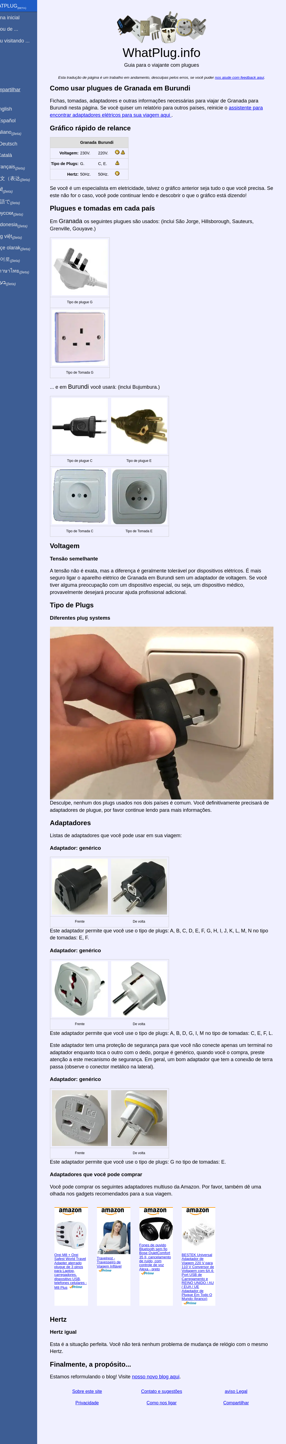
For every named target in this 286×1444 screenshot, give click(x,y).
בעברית (16, 283)
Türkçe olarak (23, 248)
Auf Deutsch (16, 144)
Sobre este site (96, 1394)
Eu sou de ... (17, 29)
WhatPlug (21, 6)
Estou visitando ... (23, 41)
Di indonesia (22, 225)
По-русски (19, 213)
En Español (16, 120)
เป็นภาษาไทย (22, 271)
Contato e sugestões (168, 1394)
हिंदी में (14, 190)
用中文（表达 (23, 179)
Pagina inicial (18, 17)
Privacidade (95, 1405)
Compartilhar (241, 1405)
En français (20, 167)
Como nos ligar (168, 1405)
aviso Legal (240, 1394)
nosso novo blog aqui (165, 1379)
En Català (14, 155)
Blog (8, 61)
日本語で (18, 202)
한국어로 (18, 259)
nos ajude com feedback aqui (246, 77)
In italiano (19, 132)
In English (14, 109)
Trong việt (19, 236)
